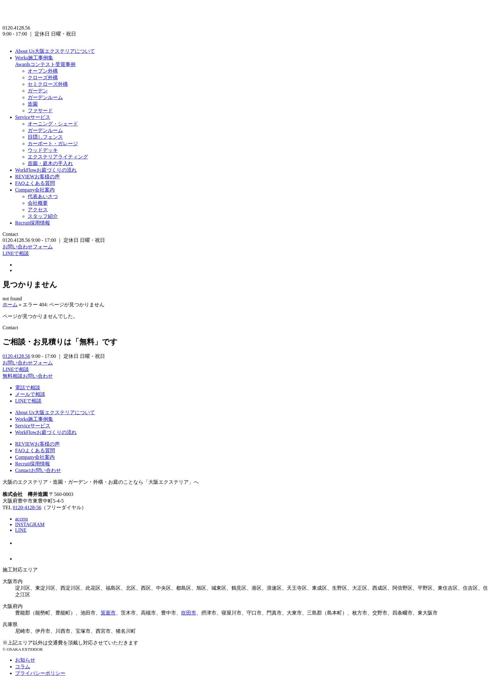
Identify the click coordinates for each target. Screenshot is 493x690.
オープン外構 (43, 71)
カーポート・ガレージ (53, 143)
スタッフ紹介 (43, 216)
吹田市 (188, 612)
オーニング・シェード (53, 123)
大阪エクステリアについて (55, 51)
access (21, 518)
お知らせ (25, 660)
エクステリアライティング (58, 156)
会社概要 (38, 203)
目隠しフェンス (45, 137)
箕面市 (108, 612)
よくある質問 (35, 183)
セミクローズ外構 (48, 84)
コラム (22, 666)
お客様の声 (37, 176)
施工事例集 (34, 57)
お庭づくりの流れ (46, 170)
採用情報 (32, 222)
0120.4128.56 (16, 356)
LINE (20, 530)
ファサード (40, 110)
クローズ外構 (43, 77)
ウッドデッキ (43, 150)
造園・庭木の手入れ (50, 163)
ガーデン (38, 90)
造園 (33, 104)
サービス (32, 117)
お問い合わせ (38, 470)
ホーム (10, 304)
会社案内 (35, 189)
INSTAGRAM (30, 524)
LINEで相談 (16, 253)
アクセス (38, 209)
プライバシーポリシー (40, 673)
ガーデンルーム (45, 97)
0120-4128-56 (27, 507)
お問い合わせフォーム (28, 246)
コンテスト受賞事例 (45, 64)
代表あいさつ (43, 196)
